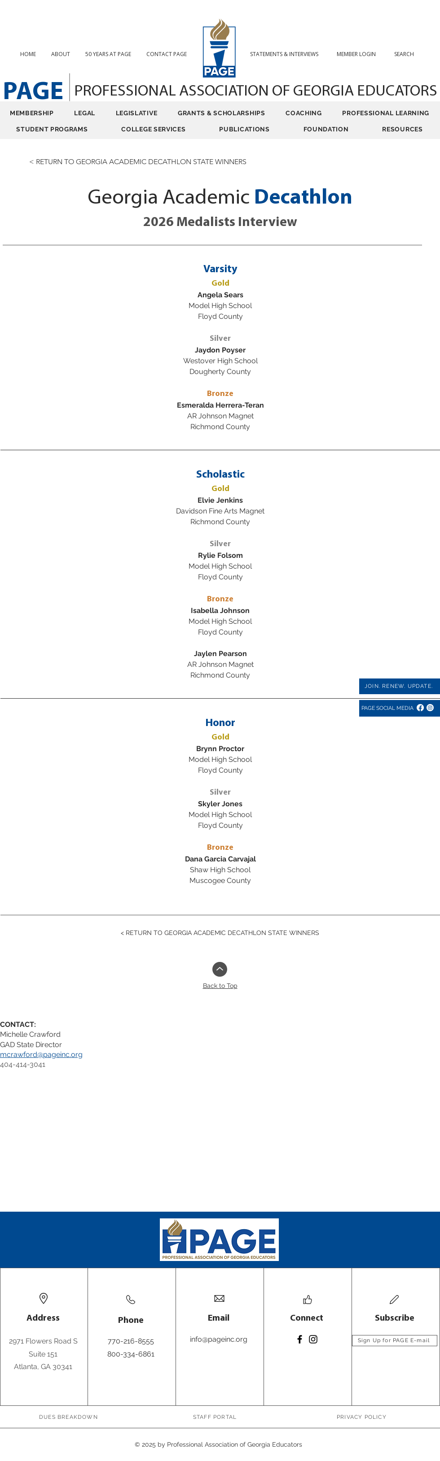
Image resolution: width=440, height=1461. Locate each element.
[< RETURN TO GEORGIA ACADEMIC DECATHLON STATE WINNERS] (137, 162)
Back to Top (220, 985)
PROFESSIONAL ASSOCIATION (173, 92)
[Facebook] (420, 707)
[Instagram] (430, 707)
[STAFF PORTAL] (215, 1417)
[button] (407, 54)
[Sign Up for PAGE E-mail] (394, 1340)
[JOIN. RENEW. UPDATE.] (399, 686)
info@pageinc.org (218, 1339)
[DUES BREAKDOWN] (69, 1417)
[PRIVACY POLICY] (362, 1417)
